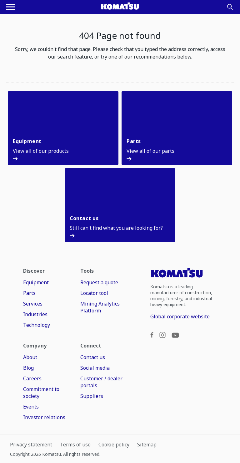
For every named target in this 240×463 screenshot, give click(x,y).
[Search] (230, 7)
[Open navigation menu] (10, 7)
